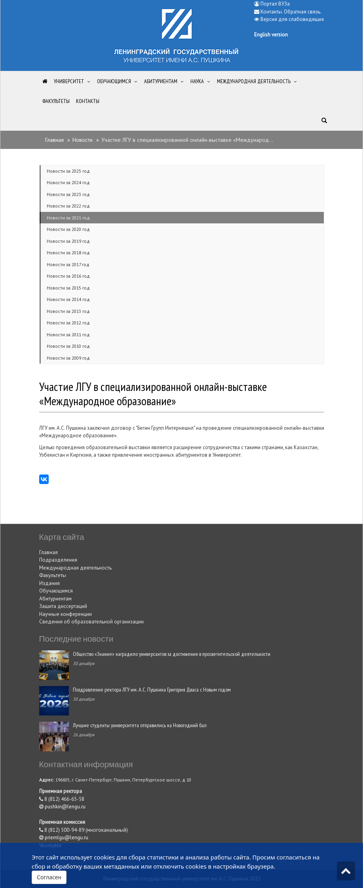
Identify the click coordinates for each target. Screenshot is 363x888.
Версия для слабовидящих (292, 19)
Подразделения (58, 559)
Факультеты (52, 575)
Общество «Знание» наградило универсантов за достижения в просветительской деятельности (171, 653)
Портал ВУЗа (272, 3)
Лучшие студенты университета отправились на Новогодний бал (140, 725)
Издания (49, 583)
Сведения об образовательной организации (91, 621)
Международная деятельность (75, 567)
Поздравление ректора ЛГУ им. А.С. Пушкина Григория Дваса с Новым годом (152, 689)
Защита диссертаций (63, 606)
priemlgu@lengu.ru (63, 837)
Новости (82, 139)
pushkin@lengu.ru (62, 806)
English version (271, 34)
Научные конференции (65, 614)
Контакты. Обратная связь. (290, 11)
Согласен (49, 877)
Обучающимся (56, 590)
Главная (54, 139)
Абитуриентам (55, 598)
